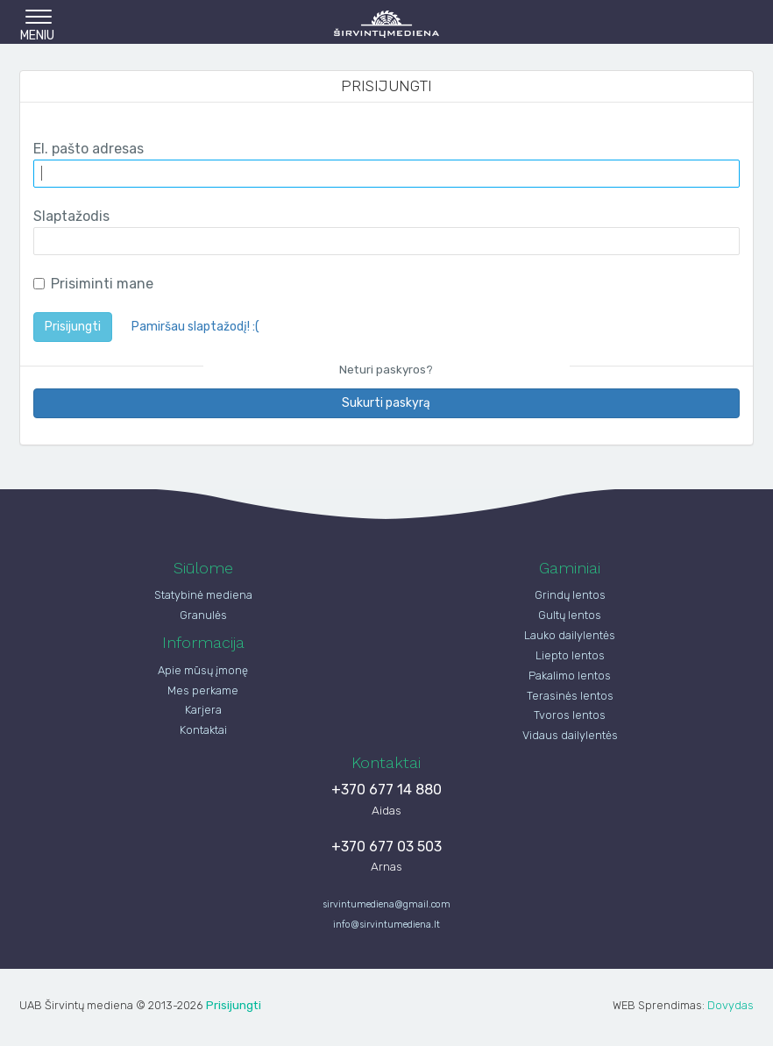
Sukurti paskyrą (386, 402)
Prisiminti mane (93, 283)
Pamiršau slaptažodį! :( (195, 326)
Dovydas (730, 1005)
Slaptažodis (71, 216)
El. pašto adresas (88, 148)
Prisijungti (73, 326)
